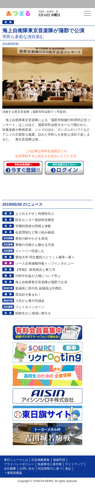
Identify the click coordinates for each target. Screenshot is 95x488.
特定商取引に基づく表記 (54, 468)
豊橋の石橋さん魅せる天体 (34, 245)
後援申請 (59, 459)
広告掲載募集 (41, 459)
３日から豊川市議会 (29, 301)
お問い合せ (27, 468)
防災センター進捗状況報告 (34, 220)
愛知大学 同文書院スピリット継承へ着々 (45, 257)
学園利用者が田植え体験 (33, 226)
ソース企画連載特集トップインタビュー (44, 263)
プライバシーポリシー (19, 464)
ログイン (13, 4)
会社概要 (10, 468)
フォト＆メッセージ (29, 307)
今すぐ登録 (22, 168)
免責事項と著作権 (50, 464)
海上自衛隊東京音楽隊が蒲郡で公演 (41, 282)
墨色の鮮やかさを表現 (31, 238)
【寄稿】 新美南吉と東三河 (35, 269)
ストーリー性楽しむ (29, 251)
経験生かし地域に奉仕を (33, 313)
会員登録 (36, 4)
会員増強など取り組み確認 (34, 232)
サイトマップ (74, 464)
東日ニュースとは (16, 459)
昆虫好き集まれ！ (28, 294)
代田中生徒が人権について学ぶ (38, 276)
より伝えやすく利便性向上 (34, 213)
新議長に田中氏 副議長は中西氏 (38, 288)
